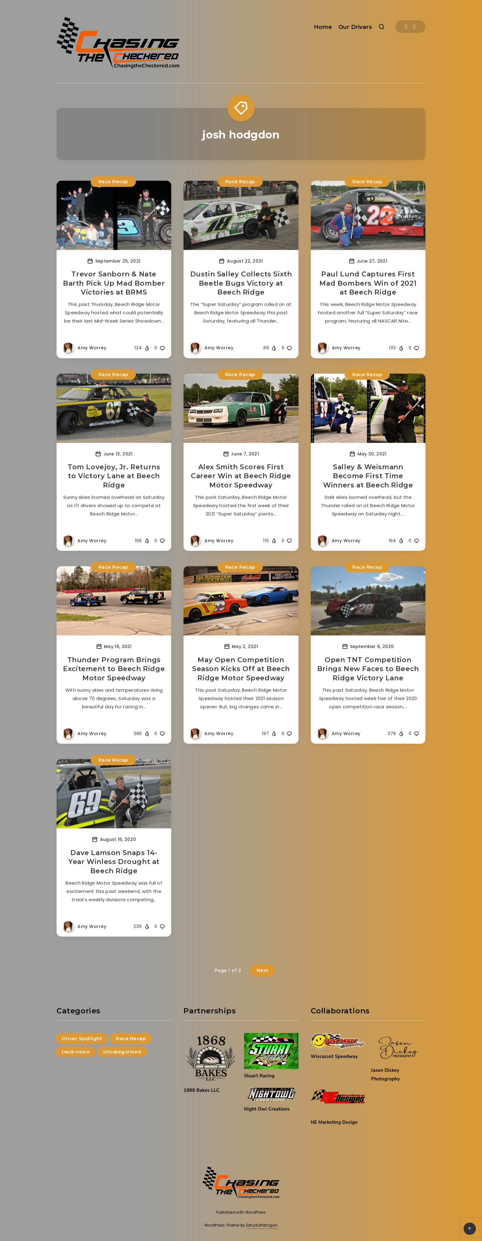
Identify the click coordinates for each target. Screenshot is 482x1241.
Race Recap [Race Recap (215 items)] (131, 1038)
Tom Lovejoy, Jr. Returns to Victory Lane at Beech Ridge (114, 489)
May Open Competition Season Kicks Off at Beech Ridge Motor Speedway (241, 681)
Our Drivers (355, 27)
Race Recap (113, 194)
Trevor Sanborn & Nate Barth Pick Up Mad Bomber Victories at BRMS (114, 296)
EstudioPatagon (262, 1225)
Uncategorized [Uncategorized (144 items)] (122, 1052)
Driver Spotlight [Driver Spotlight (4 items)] (82, 1038)
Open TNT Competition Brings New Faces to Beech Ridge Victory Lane (368, 681)
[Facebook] (406, 26)
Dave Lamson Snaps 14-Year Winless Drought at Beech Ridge (114, 874)
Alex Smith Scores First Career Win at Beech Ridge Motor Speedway (241, 489)
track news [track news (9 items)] (75, 1052)
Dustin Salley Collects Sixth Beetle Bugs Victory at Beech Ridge (241, 296)
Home (323, 27)
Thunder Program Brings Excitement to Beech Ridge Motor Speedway (114, 681)
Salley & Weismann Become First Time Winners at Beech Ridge (368, 489)
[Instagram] (414, 26)
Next (262, 983)
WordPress (255, 1212)
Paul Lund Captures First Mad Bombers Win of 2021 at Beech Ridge (368, 296)
